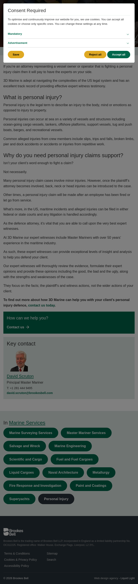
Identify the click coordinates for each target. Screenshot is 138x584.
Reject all (95, 54)
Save (16, 54)
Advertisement (17, 42)
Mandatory (15, 33)
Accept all (118, 54)
